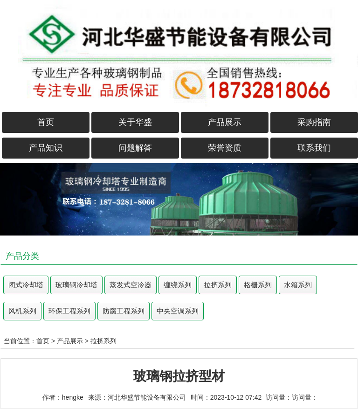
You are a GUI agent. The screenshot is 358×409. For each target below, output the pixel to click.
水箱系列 (298, 285)
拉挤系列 (218, 285)
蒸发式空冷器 (130, 285)
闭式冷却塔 (25, 285)
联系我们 (314, 148)
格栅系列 (258, 285)
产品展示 (224, 122)
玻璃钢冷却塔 (76, 285)
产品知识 (45, 148)
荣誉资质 (224, 148)
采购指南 (314, 122)
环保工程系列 (69, 311)
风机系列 (22, 311)
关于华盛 (135, 122)
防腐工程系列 (124, 311)
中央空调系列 (178, 311)
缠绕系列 (178, 285)
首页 (45, 122)
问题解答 (135, 148)
